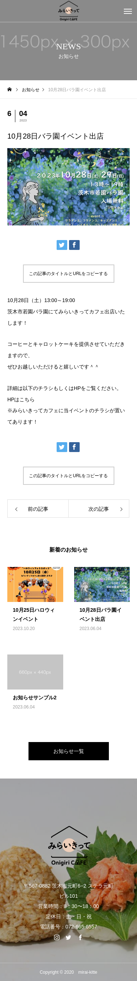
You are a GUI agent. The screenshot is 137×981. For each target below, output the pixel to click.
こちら (27, 399)
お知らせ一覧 (68, 751)
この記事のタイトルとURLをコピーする (68, 273)
